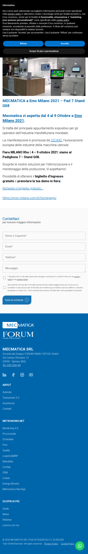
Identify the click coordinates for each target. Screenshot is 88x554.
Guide (6, 508)
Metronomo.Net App (14, 489)
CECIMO (56, 140)
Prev (5, 444)
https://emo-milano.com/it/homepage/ (30, 198)
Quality (6, 450)
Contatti (7, 408)
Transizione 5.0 (11, 397)
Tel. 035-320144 (12, 365)
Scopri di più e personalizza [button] (44, 51)
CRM (5, 472)
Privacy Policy (51, 543)
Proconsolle (9, 433)
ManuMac (8, 461)
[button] (79, 545)
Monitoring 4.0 (10, 428)
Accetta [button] (65, 43)
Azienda (7, 392)
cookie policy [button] (63, 20)
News (6, 514)
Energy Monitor (11, 483)
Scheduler (8, 439)
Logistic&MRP (10, 455)
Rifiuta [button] (23, 43)
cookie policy (22, 279)
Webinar (7, 519)
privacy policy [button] (14, 14)
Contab (7, 467)
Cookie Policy (67, 543)
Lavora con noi (11, 525)
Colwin (6, 478)
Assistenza (9, 403)
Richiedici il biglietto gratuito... (23, 188)
